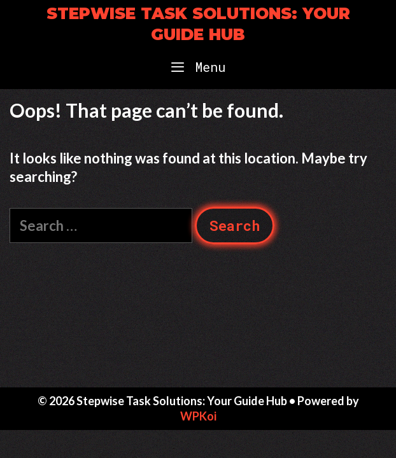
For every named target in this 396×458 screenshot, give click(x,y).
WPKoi (198, 416)
